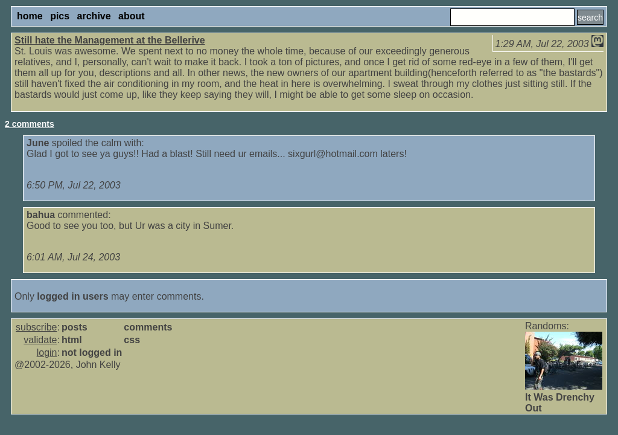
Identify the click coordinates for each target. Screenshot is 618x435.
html (72, 340)
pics (59, 16)
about (131, 16)
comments (148, 327)
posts (75, 327)
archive (94, 16)
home (30, 16)
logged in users (72, 296)
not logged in (92, 352)
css (132, 340)
